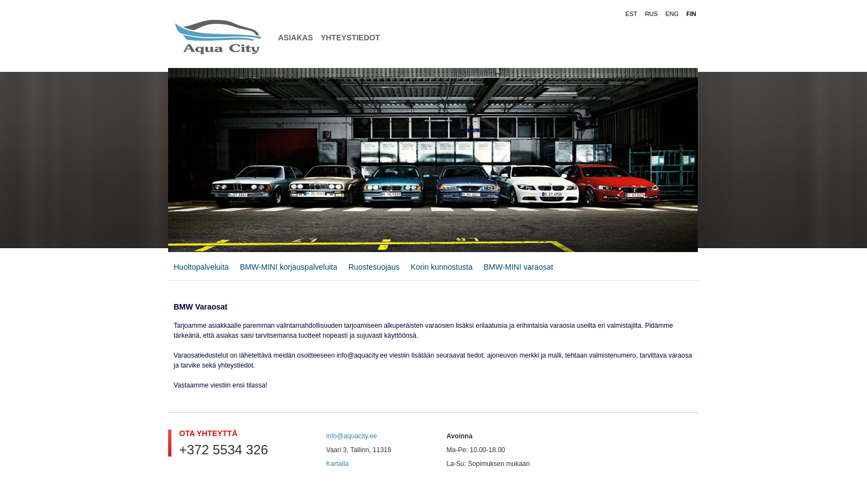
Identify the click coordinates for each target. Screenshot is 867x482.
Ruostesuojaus (374, 267)
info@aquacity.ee (351, 436)
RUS (651, 14)
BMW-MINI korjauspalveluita (288, 267)
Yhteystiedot (350, 37)
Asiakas (295, 37)
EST (631, 14)
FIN (691, 14)
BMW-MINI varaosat (518, 267)
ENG (672, 14)
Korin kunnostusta (442, 267)
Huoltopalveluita (201, 267)
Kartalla (337, 464)
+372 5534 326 (223, 449)
